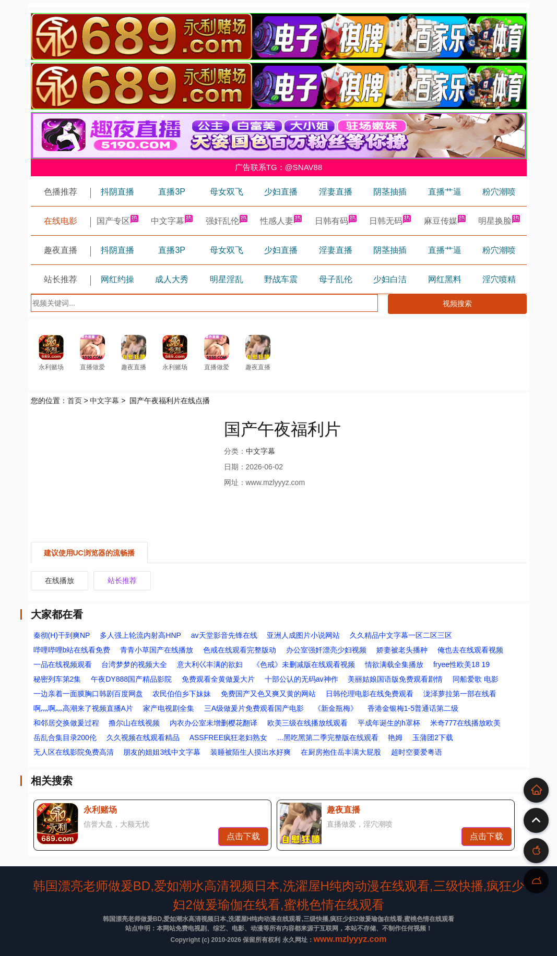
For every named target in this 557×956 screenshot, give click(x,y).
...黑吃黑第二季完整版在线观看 (327, 737)
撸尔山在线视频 (134, 723)
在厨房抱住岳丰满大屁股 (341, 752)
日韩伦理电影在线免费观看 (369, 693)
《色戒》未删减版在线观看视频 (304, 664)
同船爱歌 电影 (476, 679)
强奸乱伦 (226, 220)
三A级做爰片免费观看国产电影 (254, 708)
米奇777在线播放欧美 (465, 723)
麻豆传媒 (445, 220)
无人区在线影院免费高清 (73, 752)
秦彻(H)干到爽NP (61, 635)
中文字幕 (172, 220)
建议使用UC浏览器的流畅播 (89, 553)
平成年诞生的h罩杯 (389, 723)
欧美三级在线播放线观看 (307, 723)
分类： (235, 451)
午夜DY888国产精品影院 (131, 679)
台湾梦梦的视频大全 (134, 664)
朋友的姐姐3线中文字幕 (161, 752)
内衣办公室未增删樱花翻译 (213, 723)
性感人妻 (281, 220)
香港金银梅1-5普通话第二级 (413, 708)
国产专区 (117, 220)
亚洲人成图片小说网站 (303, 635)
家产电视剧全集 (168, 708)
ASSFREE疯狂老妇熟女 (228, 737)
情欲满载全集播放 (394, 664)
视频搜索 (457, 303)
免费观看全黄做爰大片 (218, 679)
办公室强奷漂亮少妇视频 (326, 650)
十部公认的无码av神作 (301, 679)
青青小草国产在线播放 (156, 650)
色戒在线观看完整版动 (239, 650)
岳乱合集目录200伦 (65, 737)
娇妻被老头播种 (402, 650)
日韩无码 (390, 220)
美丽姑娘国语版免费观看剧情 (395, 679)
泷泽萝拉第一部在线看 (459, 693)
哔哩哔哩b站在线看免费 (72, 650)
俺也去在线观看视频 (470, 650)
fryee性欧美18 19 (461, 664)
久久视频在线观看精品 (143, 737)
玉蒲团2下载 (432, 737)
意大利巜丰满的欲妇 (210, 664)
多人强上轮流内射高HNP (140, 635)
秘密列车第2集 (57, 679)
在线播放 (59, 580)
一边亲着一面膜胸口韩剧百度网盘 (88, 693)
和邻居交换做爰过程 (66, 723)
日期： (235, 467)
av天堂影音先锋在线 (224, 635)
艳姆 (395, 737)
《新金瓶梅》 (336, 708)
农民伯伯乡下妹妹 (181, 693)
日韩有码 (336, 220)
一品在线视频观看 (62, 664)
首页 (74, 400)
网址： (235, 482)
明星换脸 (499, 220)
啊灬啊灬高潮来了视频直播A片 (83, 708)
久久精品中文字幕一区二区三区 (401, 635)
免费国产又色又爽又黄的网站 (268, 693)
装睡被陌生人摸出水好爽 (250, 752)
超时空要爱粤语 (416, 752)
